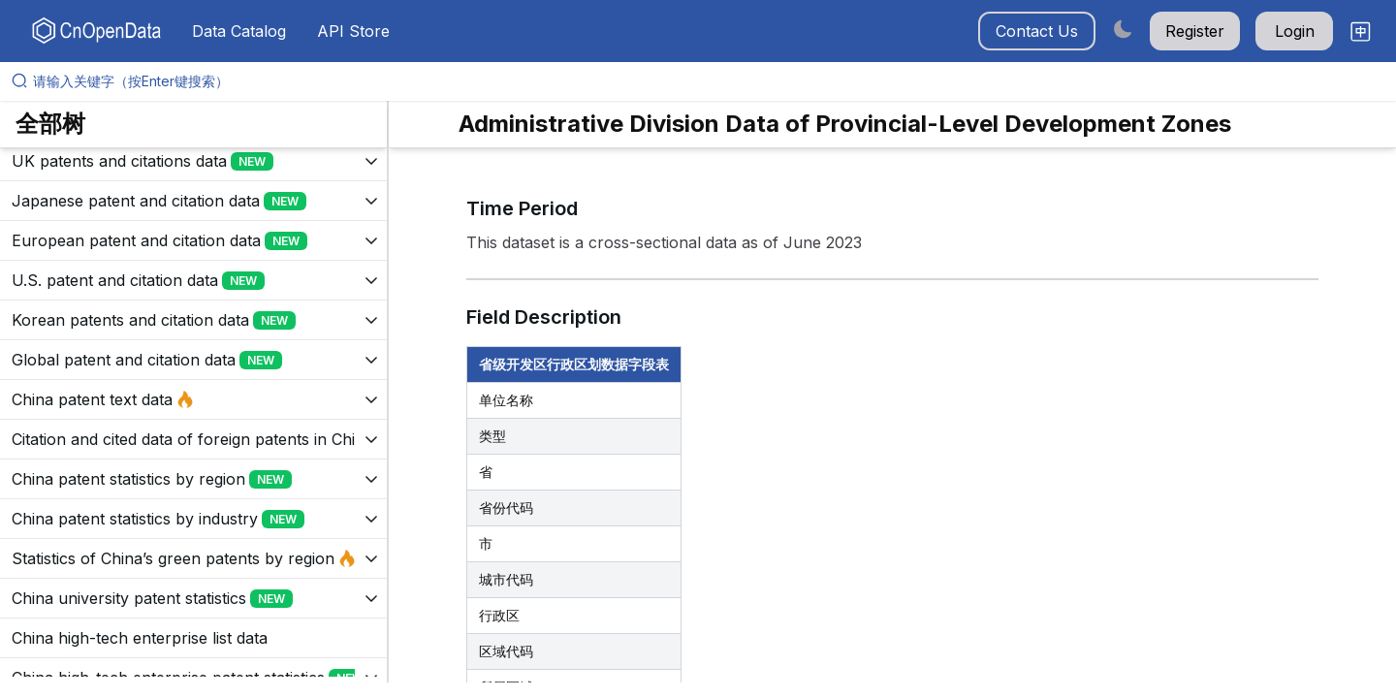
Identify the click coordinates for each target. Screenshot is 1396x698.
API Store (353, 31)
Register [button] (1194, 31)
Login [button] (1295, 31)
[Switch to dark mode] (1122, 28)
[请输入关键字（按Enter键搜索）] (705, 81)
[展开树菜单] (193, 161)
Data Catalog (239, 31)
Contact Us (1037, 31)
